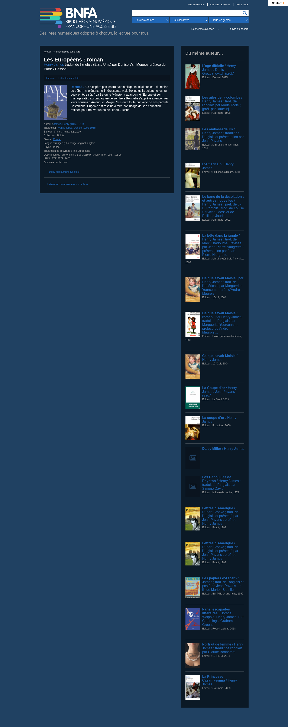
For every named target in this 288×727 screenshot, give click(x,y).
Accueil (47, 51)
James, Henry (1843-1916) (69, 123)
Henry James (54, 64)
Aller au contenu (196, 4)
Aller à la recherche (220, 4)
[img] (245, 13)
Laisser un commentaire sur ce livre (67, 184)
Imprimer (50, 78)
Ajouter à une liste (70, 78)
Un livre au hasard (238, 29)
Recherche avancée (202, 29)
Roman (57, 139)
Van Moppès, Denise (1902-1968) (77, 127)
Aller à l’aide (242, 4)
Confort (278, 3)
